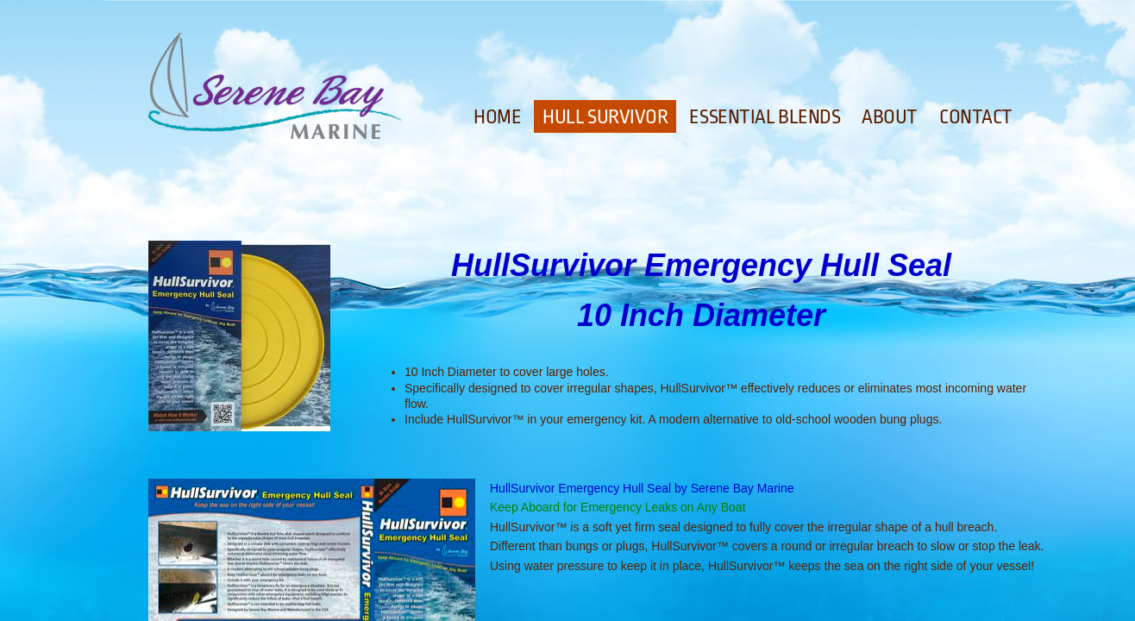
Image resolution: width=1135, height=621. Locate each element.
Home (497, 117)
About (890, 117)
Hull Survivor (605, 117)
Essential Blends (764, 117)
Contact (976, 117)
